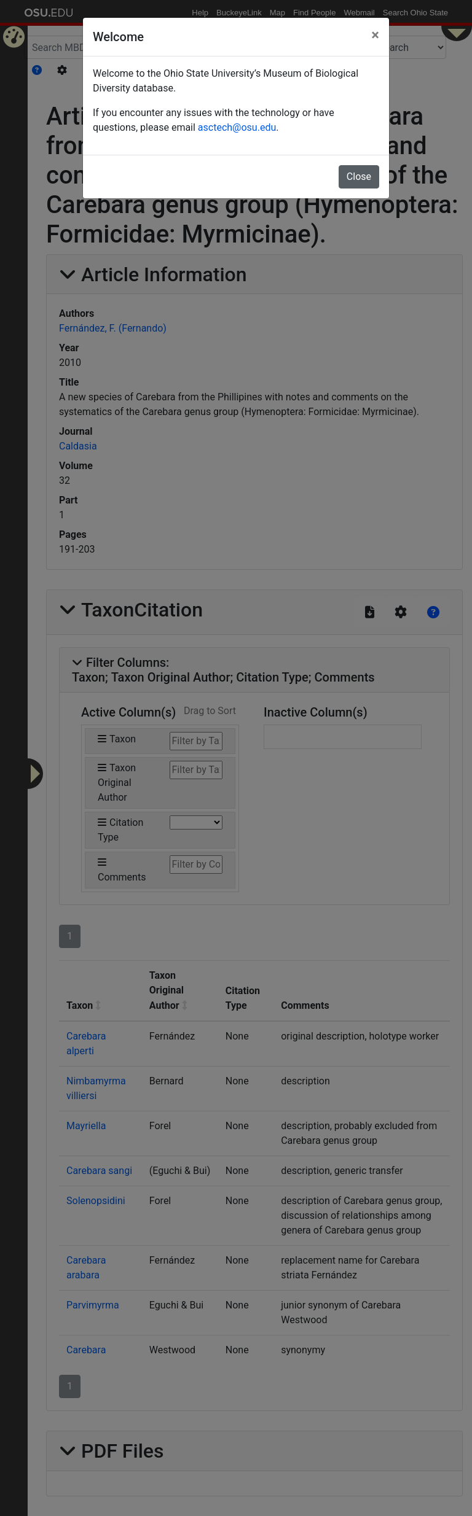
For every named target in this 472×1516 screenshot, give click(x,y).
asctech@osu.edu (237, 127)
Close (359, 176)
